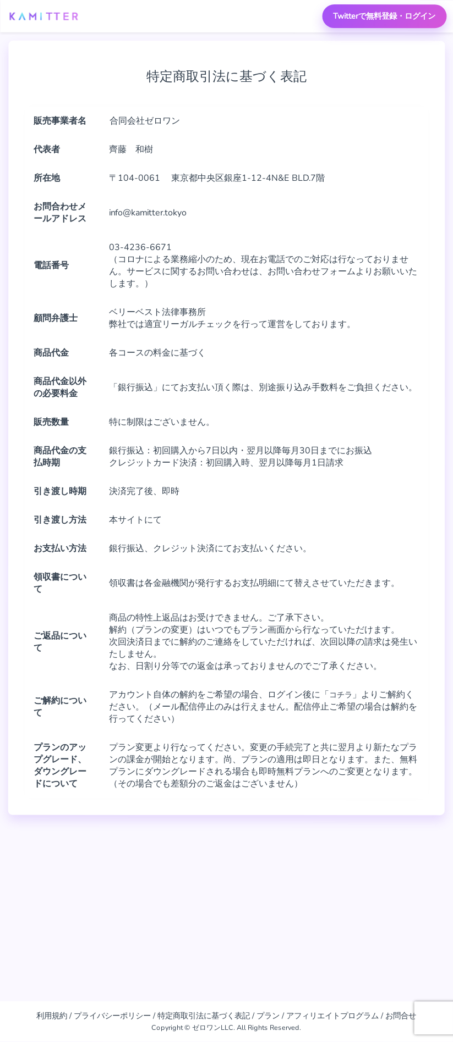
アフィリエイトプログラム (332, 1015)
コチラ (342, 695)
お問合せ (400, 1015)
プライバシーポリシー (112, 1015)
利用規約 (51, 1015)
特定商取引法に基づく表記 (203, 1015)
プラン (268, 1015)
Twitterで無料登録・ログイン (384, 15)
